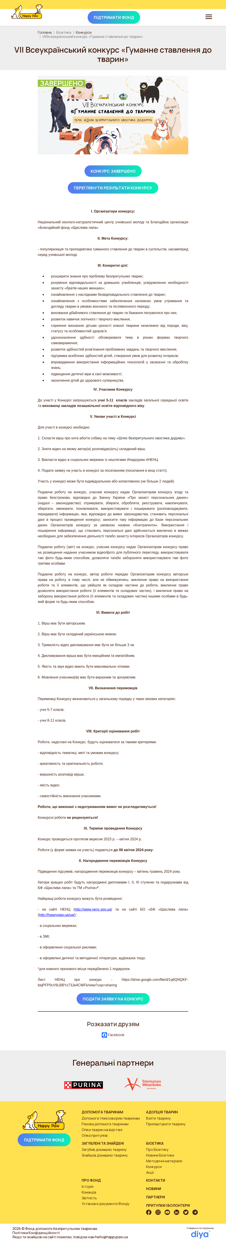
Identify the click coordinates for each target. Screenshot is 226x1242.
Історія (87, 1186)
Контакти (155, 1180)
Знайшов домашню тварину (105, 1155)
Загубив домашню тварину (104, 1149)
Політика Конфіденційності (36, 1232)
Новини (153, 1189)
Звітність (89, 1198)
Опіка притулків (95, 1135)
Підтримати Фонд (44, 1139)
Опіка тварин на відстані (102, 1129)
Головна (45, 32)
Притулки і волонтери (168, 1205)
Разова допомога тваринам (105, 1124)
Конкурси (84, 32)
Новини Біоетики (160, 1155)
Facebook (113, 1035)
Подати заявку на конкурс (113, 999)
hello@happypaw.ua (111, 1237)
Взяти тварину (158, 1118)
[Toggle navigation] (209, 16)
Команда (89, 1192)
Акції (150, 1172)
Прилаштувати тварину (165, 1124)
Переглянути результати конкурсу (113, 187)
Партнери (155, 1197)
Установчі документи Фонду (105, 1203)
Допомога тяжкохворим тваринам (111, 1118)
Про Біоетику (157, 1149)
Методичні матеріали (164, 1161)
